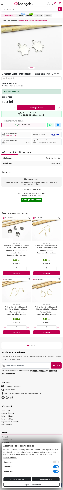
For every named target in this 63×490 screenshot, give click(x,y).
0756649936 (8, 390)
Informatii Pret (7, 416)
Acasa (3, 20)
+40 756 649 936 (24, 125)
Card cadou (6, 410)
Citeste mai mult (10, 457)
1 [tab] (31, 67)
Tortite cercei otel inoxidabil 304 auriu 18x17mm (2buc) (46, 247)
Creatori (20, 15)
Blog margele (6, 440)
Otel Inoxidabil (12, 20)
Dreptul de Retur (7, 413)
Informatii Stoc (7, 419)
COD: (4, 97)
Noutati (29, 15)
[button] (5, 4)
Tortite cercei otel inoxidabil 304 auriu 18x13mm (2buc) (46, 308)
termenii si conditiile (38, 370)
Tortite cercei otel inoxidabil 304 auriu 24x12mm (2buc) (16, 308)
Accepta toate (46, 479)
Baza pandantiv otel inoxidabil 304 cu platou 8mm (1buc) (16, 247)
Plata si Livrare (6, 425)
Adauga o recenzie (31, 200)
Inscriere (56, 365)
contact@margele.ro (11, 386)
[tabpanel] (31, 47)
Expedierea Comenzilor (10, 422)
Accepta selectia (17, 479)
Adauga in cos (36, 108)
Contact (48, 15)
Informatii (38, 15)
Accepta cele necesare (31, 485)
